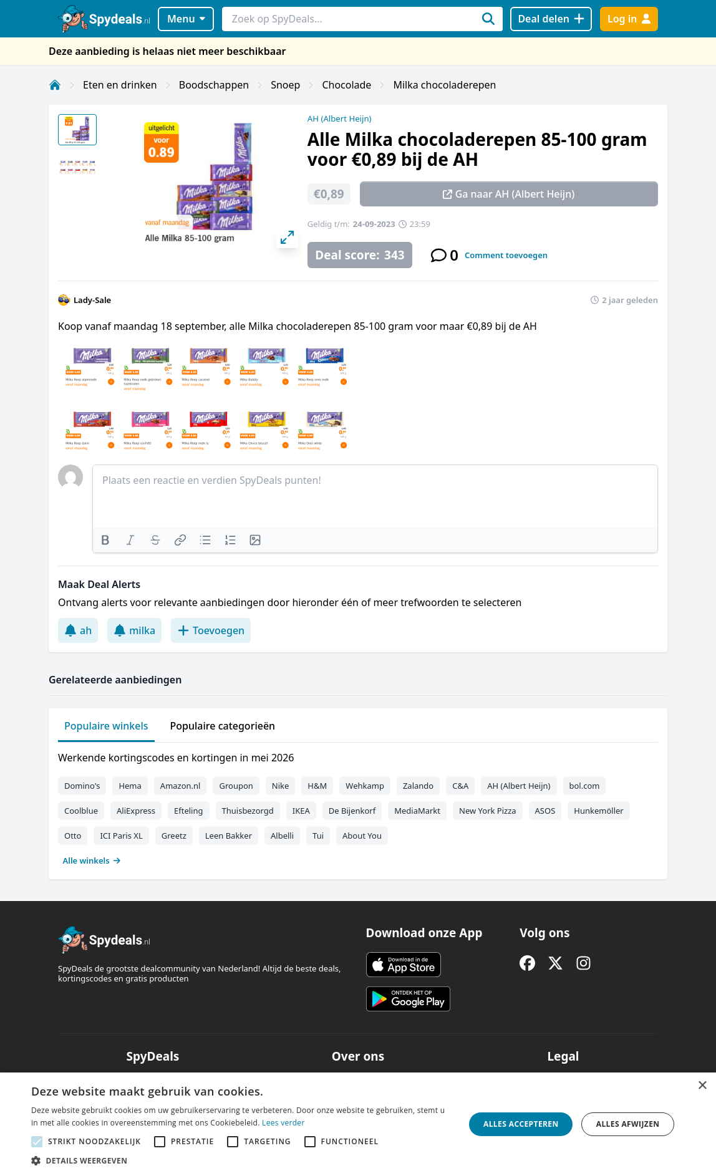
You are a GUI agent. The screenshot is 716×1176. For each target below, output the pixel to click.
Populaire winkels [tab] (106, 726)
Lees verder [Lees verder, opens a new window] (283, 1122)
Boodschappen (214, 85)
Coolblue (81, 810)
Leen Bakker (228, 835)
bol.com (584, 785)
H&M (317, 785)
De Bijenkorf (352, 810)
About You (362, 835)
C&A (460, 785)
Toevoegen (210, 630)
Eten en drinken (120, 85)
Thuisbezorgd (248, 810)
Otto (72, 835)
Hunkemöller (598, 810)
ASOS (545, 810)
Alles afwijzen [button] (628, 1124)
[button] (241, 1160)
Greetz (174, 835)
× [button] (702, 1086)
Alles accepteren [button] (521, 1124)
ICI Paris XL (121, 835)
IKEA (301, 810)
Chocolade (346, 85)
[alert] (358, 1124)
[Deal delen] (551, 19)
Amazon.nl (180, 785)
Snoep (285, 85)
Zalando (418, 785)
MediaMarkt (417, 810)
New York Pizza (487, 810)
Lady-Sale (92, 300)
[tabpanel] (358, 806)
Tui (318, 835)
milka (134, 630)
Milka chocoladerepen (444, 85)
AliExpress (136, 810)
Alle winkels (92, 860)
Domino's (82, 785)
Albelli (282, 835)
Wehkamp (365, 785)
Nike (280, 785)
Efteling (188, 810)
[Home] (55, 85)
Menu (186, 19)
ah (78, 630)
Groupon (236, 785)
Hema (130, 785)
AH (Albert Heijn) (339, 118)
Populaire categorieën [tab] (223, 726)
